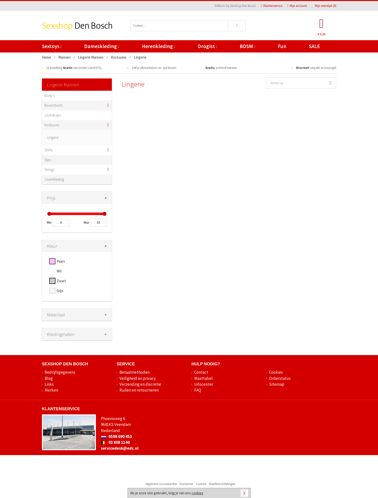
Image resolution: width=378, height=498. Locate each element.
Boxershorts (53, 105)
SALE (314, 46)
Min (49, 222)
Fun (282, 46)
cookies (197, 493)
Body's (49, 95)
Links (49, 384)
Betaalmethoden (134, 372)
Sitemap (276, 384)
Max (86, 222)
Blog (49, 378)
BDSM (247, 46)
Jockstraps (52, 115)
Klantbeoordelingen (222, 484)
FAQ (197, 390)
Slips (47, 159)
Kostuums (51, 125)
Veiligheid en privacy (137, 378)
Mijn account (297, 6)
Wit (59, 271)
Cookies (276, 372)
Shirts (48, 150)
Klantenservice (271, 6)
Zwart (61, 281)
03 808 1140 (115, 442)
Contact (201, 372)
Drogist (207, 46)
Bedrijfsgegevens (60, 372)
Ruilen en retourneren (139, 390)
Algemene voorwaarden (161, 484)
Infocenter (203, 384)
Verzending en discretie (140, 384)
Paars (61, 261)
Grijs (60, 290)
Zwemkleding (54, 179)
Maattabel (203, 378)
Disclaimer (186, 484)
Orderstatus (280, 378)
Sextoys (52, 46)
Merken (51, 390)
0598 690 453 (116, 436)
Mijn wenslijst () (324, 6)
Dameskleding (101, 46)
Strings (49, 169)
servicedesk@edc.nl (120, 448)
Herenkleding (158, 46)
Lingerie (53, 137)
